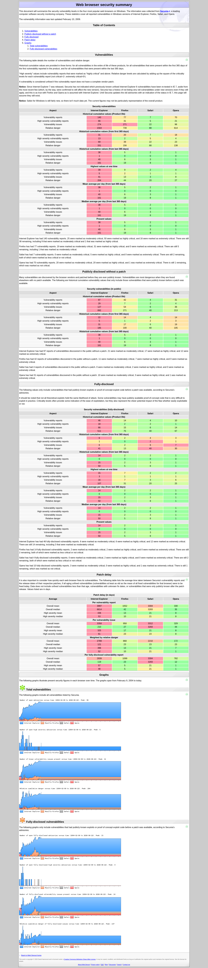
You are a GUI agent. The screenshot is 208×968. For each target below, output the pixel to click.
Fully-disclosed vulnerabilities (43, 49)
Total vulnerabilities (39, 46)
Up (186, 59)
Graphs (27, 43)
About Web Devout (84, 964)
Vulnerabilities (31, 31)
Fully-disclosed (31, 37)
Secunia (164, 11)
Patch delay (30, 40)
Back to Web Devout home (20, 3)
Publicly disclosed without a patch (40, 34)
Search (119, 964)
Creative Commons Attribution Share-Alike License (80, 959)
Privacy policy (95, 964)
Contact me (126, 964)
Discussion (112, 964)
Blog (106, 964)
